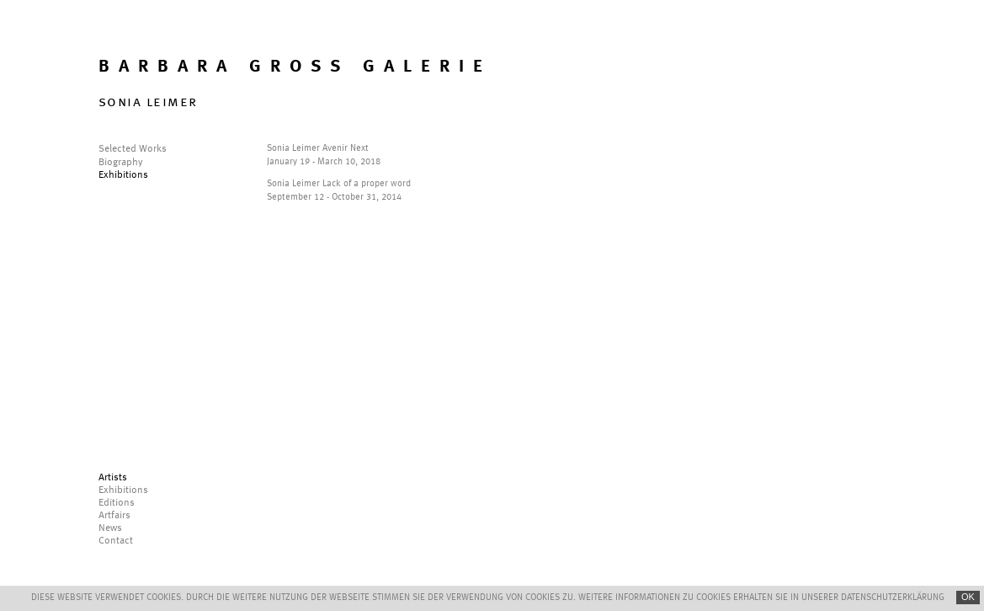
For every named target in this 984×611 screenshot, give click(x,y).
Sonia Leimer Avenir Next (318, 148)
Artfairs (114, 516)
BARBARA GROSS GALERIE (295, 67)
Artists (112, 478)
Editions (116, 503)
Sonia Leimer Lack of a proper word (339, 184)
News (110, 528)
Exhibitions (123, 175)
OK (968, 597)
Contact (115, 541)
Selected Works (132, 149)
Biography (120, 163)
